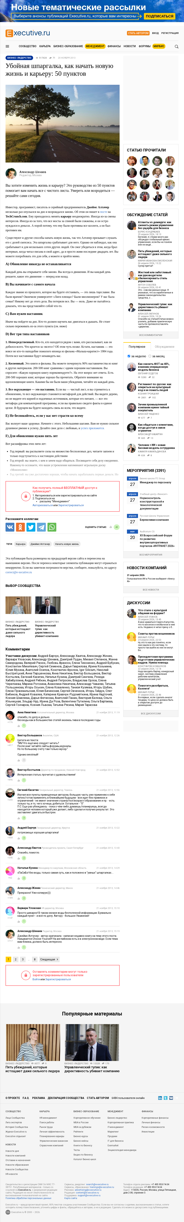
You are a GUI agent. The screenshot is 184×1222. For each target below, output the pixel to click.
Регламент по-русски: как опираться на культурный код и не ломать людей (154, 387)
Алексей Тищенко (148, 414)
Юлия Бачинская (47, 691)
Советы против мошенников (156, 633)
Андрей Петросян (59, 680)
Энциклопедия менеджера (122, 1150)
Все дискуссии (151, 713)
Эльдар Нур (30, 701)
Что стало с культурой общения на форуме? (152, 612)
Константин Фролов (64, 670)
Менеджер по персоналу (155, 482)
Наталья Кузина (56, 677)
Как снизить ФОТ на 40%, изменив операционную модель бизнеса (154, 366)
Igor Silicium (87, 670)
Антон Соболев (147, 285)
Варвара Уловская (18, 659)
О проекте (13, 1098)
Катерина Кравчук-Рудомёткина (65, 694)
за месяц (158, 356)
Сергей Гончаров (17, 705)
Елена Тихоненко (83, 663)
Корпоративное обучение (87, 1118)
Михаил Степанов (95, 659)
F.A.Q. (26, 1098)
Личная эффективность (52, 1131)
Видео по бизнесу (83, 1154)
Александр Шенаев (45, 659)
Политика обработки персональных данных (28, 1198)
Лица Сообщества (15, 1118)
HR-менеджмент (48, 1118)
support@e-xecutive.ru (89, 1195)
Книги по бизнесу (83, 1145)
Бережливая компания (154, 519)
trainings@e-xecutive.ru (102, 1187)
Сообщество (27, 46)
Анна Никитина (62, 673)
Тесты (77, 1150)
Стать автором (138, 33)
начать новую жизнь (67, 544)
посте (103, 211)
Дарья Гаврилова (75, 666)
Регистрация (169, 33)
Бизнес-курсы (81, 1136)
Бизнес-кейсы (81, 1141)
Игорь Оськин (34, 687)
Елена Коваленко (57, 687)
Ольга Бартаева (101, 701)
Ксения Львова (41, 705)
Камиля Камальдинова (152, 451)
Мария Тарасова (86, 705)
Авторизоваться (43, 505)
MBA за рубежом (82, 1127)
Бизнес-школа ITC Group (152, 478)
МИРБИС (158, 46)
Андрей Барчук (48, 656)
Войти (36, 979)
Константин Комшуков (152, 666)
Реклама (38, 1098)
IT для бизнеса (115, 1141)
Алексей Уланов (148, 617)
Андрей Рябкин (35, 680)
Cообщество (13, 1111)
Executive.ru (24, 1190)
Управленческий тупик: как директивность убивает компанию (155, 307)
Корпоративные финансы (155, 1118)
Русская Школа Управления (154, 516)
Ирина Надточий (100, 694)
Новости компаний (15, 1155)
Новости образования (17, 1165)
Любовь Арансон (58, 663)
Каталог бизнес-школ (85, 1159)
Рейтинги (78, 1131)
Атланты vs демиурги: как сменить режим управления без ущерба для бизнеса (155, 225)
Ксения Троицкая (148, 393)
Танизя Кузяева (81, 687)
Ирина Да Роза (50, 701)
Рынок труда (46, 1127)
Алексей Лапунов (148, 314)
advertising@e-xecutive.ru (88, 1190)
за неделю (138, 356)
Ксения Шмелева (17, 698)
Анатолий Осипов (37, 670)
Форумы (145, 46)
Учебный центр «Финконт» (154, 494)
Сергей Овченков (72, 691)
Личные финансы (151, 1122)
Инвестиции (148, 1131)
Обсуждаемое (164, 346)
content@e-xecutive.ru (87, 1192)
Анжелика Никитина (61, 684)
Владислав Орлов (84, 680)
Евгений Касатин (32, 677)
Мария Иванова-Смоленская (155, 260)
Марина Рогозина (34, 684)
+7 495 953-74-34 (160, 1184)
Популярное (137, 346)
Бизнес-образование (68, 46)
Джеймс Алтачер (40, 544)
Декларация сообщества (66, 1098)
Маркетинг (113, 1131)
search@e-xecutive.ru (97, 1184)
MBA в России (81, 1122)
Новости (130, 46)
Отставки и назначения (18, 1160)
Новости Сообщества (17, 1169)
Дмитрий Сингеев (80, 677)
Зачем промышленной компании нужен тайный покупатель (153, 407)
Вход (155, 33)
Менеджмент (95, 46)
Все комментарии (150, 335)
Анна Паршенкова (38, 673)
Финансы (114, 46)
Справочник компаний (51, 1145)
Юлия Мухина (15, 670)
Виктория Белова (90, 698)
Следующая (47, 959)
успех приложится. (93, 428)
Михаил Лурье (146, 637)
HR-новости (12, 1174)
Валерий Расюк (34, 663)
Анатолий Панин (66, 698)
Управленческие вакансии (54, 1141)
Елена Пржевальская (20, 691)
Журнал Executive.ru (16, 1131)
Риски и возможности (153, 1127)
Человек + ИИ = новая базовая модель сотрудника (156, 446)
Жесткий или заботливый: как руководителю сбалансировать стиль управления (155, 277)
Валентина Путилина (75, 701)
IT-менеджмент (116, 1127)
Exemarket (113, 1145)
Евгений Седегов (148, 373)
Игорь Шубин (102, 687)
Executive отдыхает (16, 1136)
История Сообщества (17, 1127)
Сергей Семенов (50, 666)
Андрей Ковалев (30, 694)
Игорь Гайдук (95, 691)
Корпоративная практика (121, 1122)
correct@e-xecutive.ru (19, 572)
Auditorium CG (147, 531)
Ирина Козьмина (99, 666)
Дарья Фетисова (42, 698)
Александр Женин (99, 656)
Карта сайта (70, 1198)
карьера (20, 544)
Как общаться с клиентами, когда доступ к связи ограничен (155, 427)
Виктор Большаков (87, 673)
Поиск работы (47, 1122)
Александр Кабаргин (150, 434)
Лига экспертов (14, 1122)
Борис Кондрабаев (149, 232)
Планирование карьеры (52, 1136)
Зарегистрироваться (71, 505)
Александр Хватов (73, 656)
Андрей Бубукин (107, 663)
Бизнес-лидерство (17, 622)
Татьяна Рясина (63, 705)
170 (107, 1063)
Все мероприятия (150, 554)
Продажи (112, 1136)
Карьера (45, 46)
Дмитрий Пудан (71, 659)
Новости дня (12, 1151)
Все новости (151, 589)
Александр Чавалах (90, 684)
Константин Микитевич (21, 666)
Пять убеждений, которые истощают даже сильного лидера (155, 254)
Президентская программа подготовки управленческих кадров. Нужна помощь (156, 659)
